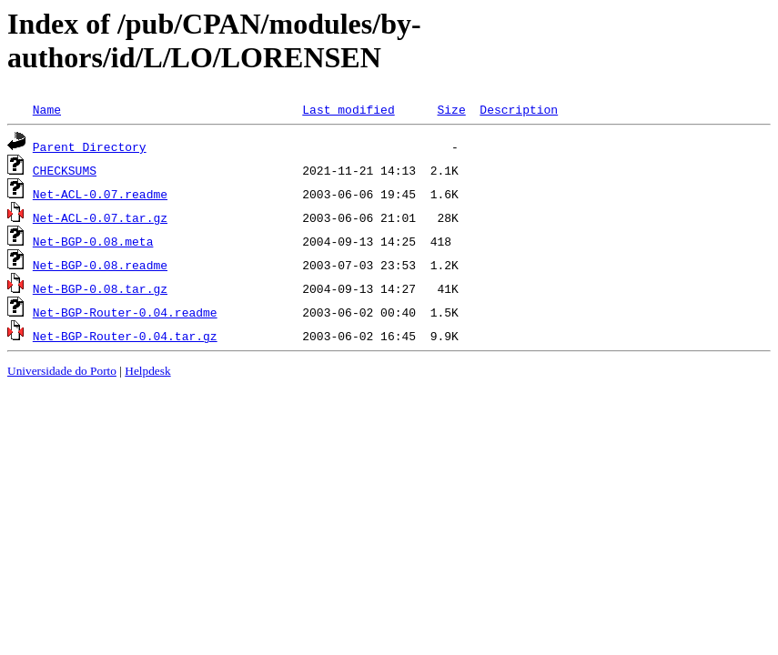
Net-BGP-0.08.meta (93, 241)
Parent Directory (90, 146)
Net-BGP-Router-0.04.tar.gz (125, 336)
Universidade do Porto (61, 371)
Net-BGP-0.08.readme (100, 265)
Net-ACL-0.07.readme (100, 194)
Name (47, 109)
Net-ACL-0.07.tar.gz (100, 217)
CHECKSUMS (64, 170)
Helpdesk (147, 371)
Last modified (348, 109)
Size (451, 109)
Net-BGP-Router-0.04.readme (125, 312)
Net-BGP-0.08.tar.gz (100, 288)
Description (519, 109)
